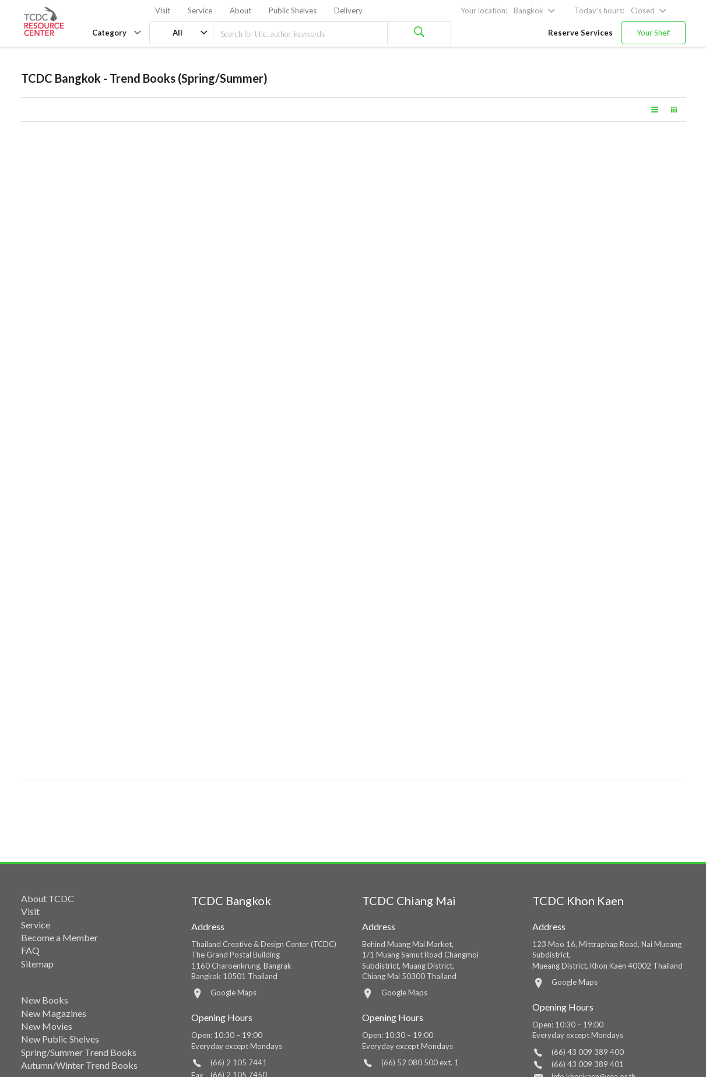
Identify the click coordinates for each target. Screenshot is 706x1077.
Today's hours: (599, 10)
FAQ (30, 950)
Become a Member (59, 937)
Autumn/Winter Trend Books (79, 1065)
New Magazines (53, 1013)
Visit (162, 10)
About (240, 10)
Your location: (484, 10)
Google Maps (233, 992)
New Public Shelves (60, 1038)
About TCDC (47, 898)
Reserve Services (580, 32)
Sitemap (37, 963)
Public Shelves (293, 10)
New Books (44, 999)
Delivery (348, 10)
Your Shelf (653, 32)
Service (200, 10)
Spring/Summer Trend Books (78, 1052)
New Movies (46, 1026)
